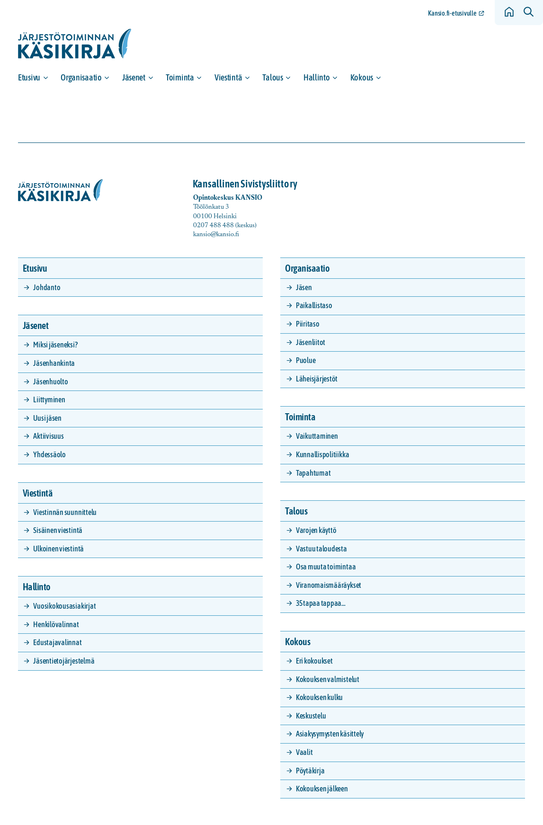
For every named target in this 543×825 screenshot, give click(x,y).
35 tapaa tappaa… (321, 603)
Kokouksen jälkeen (322, 788)
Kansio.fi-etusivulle (452, 13)
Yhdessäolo (49, 454)
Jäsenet (133, 77)
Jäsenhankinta (54, 363)
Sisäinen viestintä (57, 530)
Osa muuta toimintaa (326, 566)
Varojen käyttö (316, 530)
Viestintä (228, 77)
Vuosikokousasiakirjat (64, 606)
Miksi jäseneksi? (55, 344)
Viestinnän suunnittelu (65, 512)
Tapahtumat (313, 473)
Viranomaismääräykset (328, 585)
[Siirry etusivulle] (75, 43)
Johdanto (46, 287)
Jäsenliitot (310, 342)
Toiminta (180, 77)
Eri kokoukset (314, 660)
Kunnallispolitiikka (322, 454)
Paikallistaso (314, 305)
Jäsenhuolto (50, 381)
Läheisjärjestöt (317, 378)
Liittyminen (49, 399)
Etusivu (29, 77)
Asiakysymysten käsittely (330, 733)
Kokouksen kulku (319, 697)
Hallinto (316, 77)
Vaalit (304, 752)
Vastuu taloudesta (321, 548)
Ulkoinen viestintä (58, 548)
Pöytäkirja (310, 770)
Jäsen (304, 287)
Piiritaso (308, 323)
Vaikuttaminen (317, 436)
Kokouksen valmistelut (327, 679)
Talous (272, 77)
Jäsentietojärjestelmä (63, 660)
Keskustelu (311, 715)
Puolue (306, 360)
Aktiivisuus (48, 436)
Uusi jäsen (47, 418)
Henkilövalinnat (56, 624)
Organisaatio (81, 77)
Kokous (361, 77)
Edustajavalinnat (57, 642)
